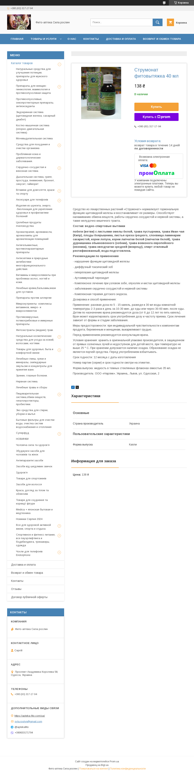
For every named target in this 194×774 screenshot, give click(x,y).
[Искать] (158, 22)
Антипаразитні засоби (29, 460)
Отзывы (17, 49)
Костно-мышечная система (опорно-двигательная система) (32, 129)
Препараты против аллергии (33, 297)
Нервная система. (27, 381)
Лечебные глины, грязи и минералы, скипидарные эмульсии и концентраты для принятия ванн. (34, 364)
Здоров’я (22, 472)
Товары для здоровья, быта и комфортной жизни (34, 351)
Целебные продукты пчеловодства (28, 224)
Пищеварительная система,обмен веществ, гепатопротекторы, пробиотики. (31, 399)
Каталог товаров (22, 63)
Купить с (156, 117)
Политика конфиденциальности (128, 768)
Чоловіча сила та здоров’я (32, 445)
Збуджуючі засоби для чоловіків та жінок (30, 452)
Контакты (91, 38)
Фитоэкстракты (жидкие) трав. (34, 330)
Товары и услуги (43, 38)
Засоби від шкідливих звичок (34, 466)
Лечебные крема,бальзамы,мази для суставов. (36, 290)
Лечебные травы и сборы (31, 387)
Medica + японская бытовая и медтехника (34, 511)
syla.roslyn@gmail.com (28, 721)
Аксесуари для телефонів (32, 199)
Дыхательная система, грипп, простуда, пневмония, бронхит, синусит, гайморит (35, 180)
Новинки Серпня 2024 (29, 519)
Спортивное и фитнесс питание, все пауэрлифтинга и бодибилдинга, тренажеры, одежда (35, 540)
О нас (72, 38)
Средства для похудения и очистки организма (33, 146)
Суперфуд (22, 432)
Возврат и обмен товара (162, 38)
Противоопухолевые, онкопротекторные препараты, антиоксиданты (35, 103)
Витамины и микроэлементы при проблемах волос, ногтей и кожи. (36, 279)
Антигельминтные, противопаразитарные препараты (30, 249)
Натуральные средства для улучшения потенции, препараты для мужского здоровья (33, 74)
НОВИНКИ (22, 438)
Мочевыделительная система (34, 138)
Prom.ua (114, 761)
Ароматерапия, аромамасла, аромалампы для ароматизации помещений (34, 235)
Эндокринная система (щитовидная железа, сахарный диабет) (35, 116)
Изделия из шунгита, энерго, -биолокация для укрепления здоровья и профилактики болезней (34, 211)
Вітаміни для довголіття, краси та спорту (35, 191)
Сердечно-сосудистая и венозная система (31, 169)
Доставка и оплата (121, 38)
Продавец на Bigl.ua (97, 765)
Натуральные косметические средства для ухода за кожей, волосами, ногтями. (35, 339)
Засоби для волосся (29, 484)
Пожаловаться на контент (93, 768)
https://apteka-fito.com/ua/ (29, 715)
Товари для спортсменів (31, 478)
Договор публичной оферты (53, 49)
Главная (17, 38)
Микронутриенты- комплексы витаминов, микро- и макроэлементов (34, 307)
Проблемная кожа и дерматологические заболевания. (28, 158)
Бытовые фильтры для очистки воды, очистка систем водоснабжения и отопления (35, 423)
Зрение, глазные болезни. (32, 375)
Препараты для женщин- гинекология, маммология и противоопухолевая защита (33, 89)
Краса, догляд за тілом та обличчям (32, 492)
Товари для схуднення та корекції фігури (32, 502)
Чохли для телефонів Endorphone (29, 553)
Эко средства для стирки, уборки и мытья (32, 412)
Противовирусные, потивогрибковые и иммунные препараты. (34, 320)
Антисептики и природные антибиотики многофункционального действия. (32, 264)
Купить (156, 106)
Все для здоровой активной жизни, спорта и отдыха (33, 526)
